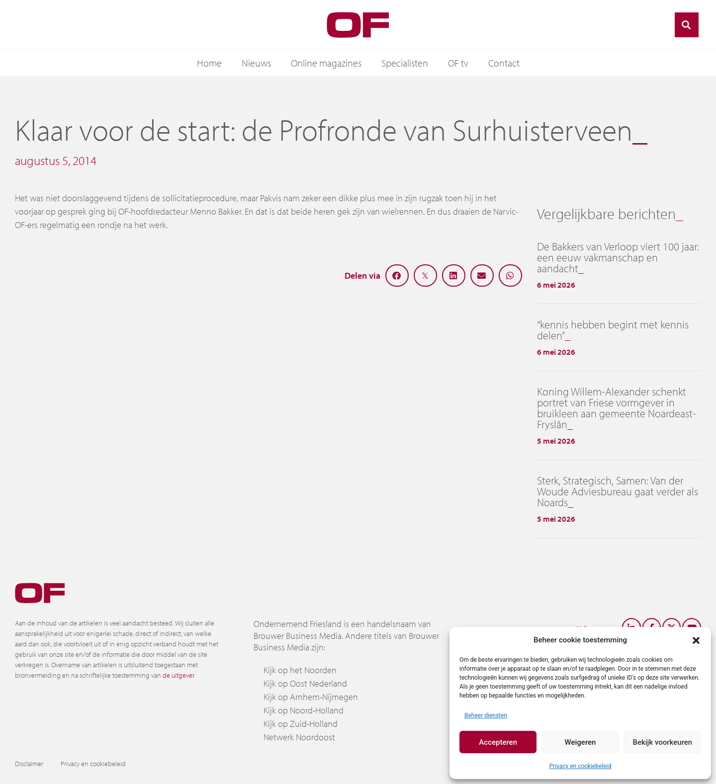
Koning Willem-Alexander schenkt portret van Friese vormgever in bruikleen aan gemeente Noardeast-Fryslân (616, 408)
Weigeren (580, 742)
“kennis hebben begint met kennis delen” (613, 329)
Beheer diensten (485, 715)
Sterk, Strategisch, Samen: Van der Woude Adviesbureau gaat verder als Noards (617, 491)
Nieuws (256, 63)
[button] (696, 640)
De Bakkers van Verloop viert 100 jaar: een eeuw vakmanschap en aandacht (618, 257)
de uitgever (178, 675)
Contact (504, 63)
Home (209, 63)
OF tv (458, 63)
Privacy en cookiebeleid (580, 766)
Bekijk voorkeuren (662, 742)
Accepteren (498, 742)
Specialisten (404, 63)
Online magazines (326, 63)
